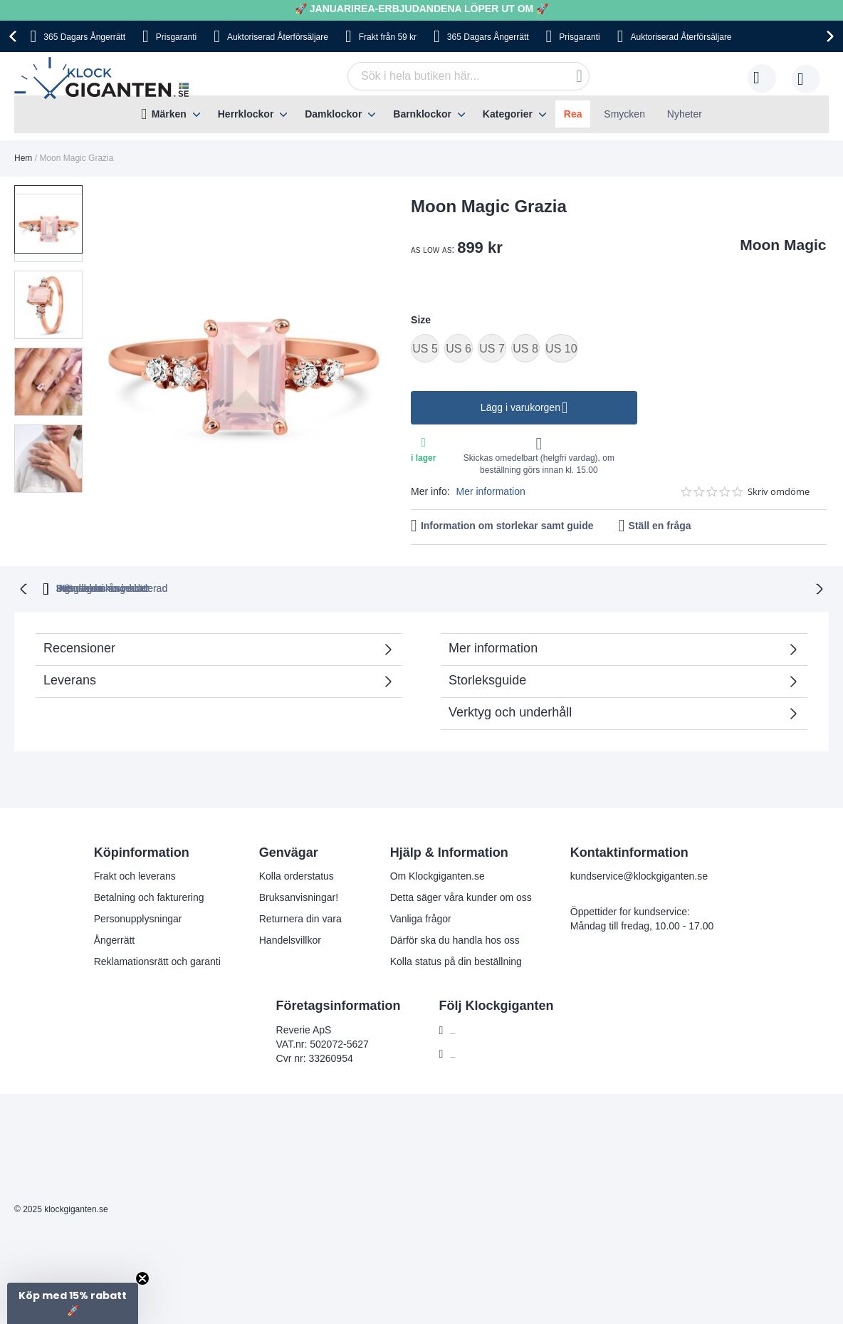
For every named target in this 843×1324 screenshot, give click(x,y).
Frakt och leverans (135, 874)
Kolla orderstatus (296, 874)
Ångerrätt (114, 938)
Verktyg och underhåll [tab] (510, 711)
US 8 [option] (525, 349)
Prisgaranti (176, 37)
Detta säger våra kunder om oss (461, 896)
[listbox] (618, 350)
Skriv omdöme (779, 492)
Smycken (624, 114)
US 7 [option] (492, 349)
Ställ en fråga (660, 525)
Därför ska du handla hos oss (455, 938)
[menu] (421, 114)
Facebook (471, 1029)
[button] (52, 292)
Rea (573, 114)
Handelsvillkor (290, 938)
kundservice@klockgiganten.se (639, 874)
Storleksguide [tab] (487, 679)
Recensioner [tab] (79, 647)
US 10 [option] (561, 349)
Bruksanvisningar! (298, 896)
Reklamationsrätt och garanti (157, 960)
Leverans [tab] (69, 679)
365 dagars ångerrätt (233, 587)
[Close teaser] (142, 1278)
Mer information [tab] (493, 647)
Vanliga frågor (420, 917)
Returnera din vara (300, 917)
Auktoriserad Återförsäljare (277, 37)
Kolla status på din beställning (456, 960)
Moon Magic (783, 244)
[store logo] (105, 78)
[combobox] (468, 76)
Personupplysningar (138, 917)
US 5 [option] (425, 349)
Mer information (490, 491)
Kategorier (508, 114)
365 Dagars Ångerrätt (84, 37)
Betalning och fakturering (149, 896)
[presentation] (15, 36)
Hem (23, 158)
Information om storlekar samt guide (507, 525)
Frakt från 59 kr (388, 37)
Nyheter (684, 114)
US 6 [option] (458, 349)
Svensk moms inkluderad (474, 587)
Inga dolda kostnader (622, 587)
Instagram (472, 1052)
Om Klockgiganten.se (437, 874)
